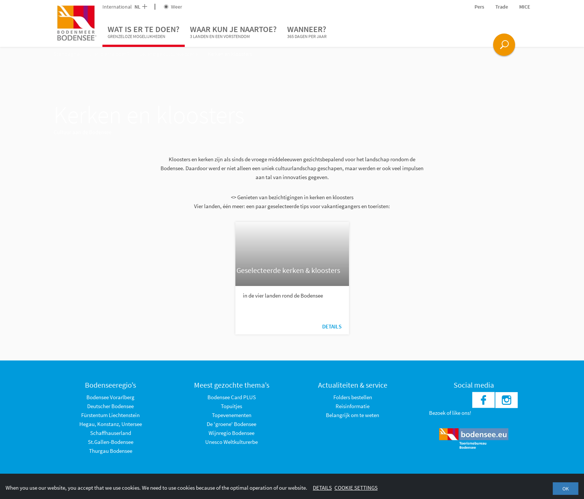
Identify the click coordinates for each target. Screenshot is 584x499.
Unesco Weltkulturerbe (231, 441)
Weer (173, 6)
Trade (501, 6)
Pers (479, 6)
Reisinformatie (352, 406)
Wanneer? (307, 32)
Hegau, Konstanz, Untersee (110, 424)
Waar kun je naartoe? (233, 32)
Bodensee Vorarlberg (110, 397)
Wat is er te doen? (144, 32)
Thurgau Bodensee (110, 450)
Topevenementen (231, 415)
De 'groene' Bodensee (231, 424)
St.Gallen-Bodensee (110, 441)
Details (332, 326)
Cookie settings (356, 487)
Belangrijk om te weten (352, 415)
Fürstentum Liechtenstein (110, 415)
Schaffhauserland (110, 432)
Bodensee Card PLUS (231, 397)
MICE (524, 6)
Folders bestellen (352, 397)
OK (565, 488)
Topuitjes (231, 406)
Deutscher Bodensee (110, 406)
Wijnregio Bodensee (231, 432)
